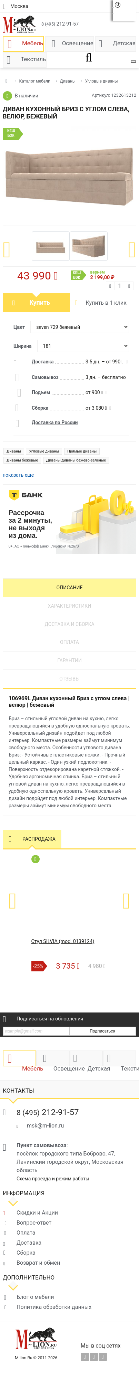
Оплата (26, 1232)
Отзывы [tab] (69, 679)
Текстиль (33, 59)
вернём (93, 275)
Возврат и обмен (38, 1262)
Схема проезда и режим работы (53, 1178)
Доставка (29, 1242)
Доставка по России (55, 422)
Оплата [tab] (69, 642)
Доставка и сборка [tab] (69, 624)
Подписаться (102, 1031)
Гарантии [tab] (69, 660)
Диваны (14, 451)
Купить (39, 302)
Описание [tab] (70, 587)
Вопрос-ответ (34, 1222)
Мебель (32, 43)
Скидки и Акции (37, 1212)
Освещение (77, 43)
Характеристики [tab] (69, 606)
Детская (124, 43)
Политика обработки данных (54, 1307)
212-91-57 (60, 24)
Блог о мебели (35, 1297)
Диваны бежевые (22, 460)
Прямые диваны (82, 451)
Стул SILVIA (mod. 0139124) (63, 941)
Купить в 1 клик (106, 302)
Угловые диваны (44, 451)
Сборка (26, 1252)
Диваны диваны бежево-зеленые (76, 460)
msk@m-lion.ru (45, 1125)
